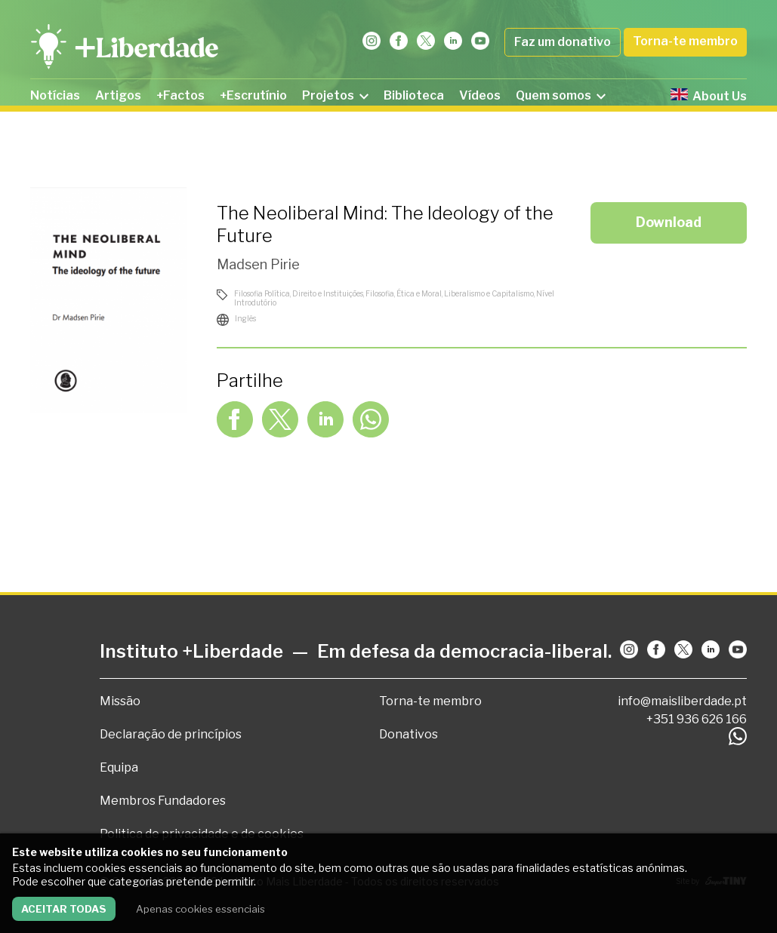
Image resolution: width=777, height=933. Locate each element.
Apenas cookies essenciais (200, 909)
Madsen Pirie (258, 264)
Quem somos (561, 95)
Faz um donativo (562, 42)
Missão (120, 701)
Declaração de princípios (171, 734)
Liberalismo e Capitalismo (489, 293)
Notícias (55, 95)
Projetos (335, 95)
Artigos (118, 95)
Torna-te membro (685, 41)
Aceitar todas (63, 909)
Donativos (408, 734)
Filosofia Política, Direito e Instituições (298, 293)
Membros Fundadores (163, 800)
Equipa (119, 767)
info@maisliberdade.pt (682, 701)
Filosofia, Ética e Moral (403, 293)
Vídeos (480, 95)
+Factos (180, 95)
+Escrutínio (253, 95)
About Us (709, 95)
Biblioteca (414, 95)
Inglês (245, 318)
